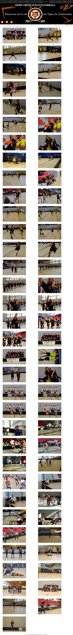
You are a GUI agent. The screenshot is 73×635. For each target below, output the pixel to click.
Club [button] (15, 1)
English (70, 24)
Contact (70, 1)
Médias (6, 26)
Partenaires (59, 1)
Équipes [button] (21, 1)
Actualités (10, 1)
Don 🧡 (65, 1)
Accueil (5, 1)
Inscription (27, 1)
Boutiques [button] (52, 1)
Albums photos (11, 26)
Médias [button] (46, 1)
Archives (41, 1)
